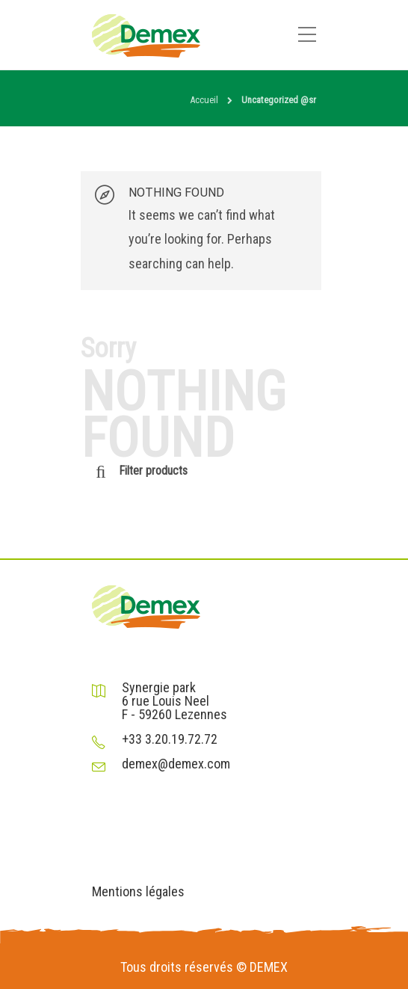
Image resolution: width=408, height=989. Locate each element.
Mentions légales (138, 892)
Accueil (204, 99)
